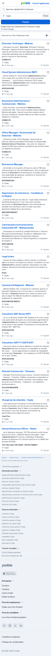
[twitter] (15, 625)
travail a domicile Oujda (10, 517)
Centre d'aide (7, 593)
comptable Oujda (8, 537)
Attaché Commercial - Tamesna (18, 371)
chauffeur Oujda (8, 514)
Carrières (5, 589)
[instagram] (9, 625)
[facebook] (4, 625)
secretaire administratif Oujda (13, 478)
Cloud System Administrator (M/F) (19, 72)
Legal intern (8, 256)
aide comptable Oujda (10, 540)
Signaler (45, 65)
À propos (5, 585)
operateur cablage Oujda (11, 530)
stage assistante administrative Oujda (16, 475)
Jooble (17, 651)
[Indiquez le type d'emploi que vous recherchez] (25, 9)
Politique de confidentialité (12, 642)
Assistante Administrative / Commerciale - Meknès (16, 102)
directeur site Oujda (9, 504)
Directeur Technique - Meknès (17, 43)
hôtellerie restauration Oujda (12, 533)
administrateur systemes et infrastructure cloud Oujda (22, 495)
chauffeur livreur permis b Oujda (13, 527)
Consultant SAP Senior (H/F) (16, 314)
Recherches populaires (12, 466)
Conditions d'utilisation (11, 637)
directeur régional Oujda (11, 488)
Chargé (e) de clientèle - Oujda (17, 400)
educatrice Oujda (8, 543)
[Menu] (3, 3)
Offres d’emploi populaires (11, 552)
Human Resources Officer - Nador (19, 428)
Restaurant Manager (12, 164)
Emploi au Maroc (8, 597)
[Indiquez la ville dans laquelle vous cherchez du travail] (25, 16)
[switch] (47, 35)
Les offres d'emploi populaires (14, 617)
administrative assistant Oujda (13, 498)
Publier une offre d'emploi (12, 607)
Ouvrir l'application (40, 3)
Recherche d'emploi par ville (12, 556)
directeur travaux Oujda (10, 482)
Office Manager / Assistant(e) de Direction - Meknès (19, 134)
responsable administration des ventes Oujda (18, 485)
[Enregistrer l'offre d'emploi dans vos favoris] (48, 43)
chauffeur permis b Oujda (11, 520)
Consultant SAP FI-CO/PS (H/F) (17, 342)
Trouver (25, 22)
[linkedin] (21, 625)
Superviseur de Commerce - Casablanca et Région (22, 194)
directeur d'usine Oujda (10, 501)
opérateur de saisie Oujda (11, 524)
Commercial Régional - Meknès (18, 285)
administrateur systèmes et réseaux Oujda (17, 491)
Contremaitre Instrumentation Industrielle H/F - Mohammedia (18, 226)
